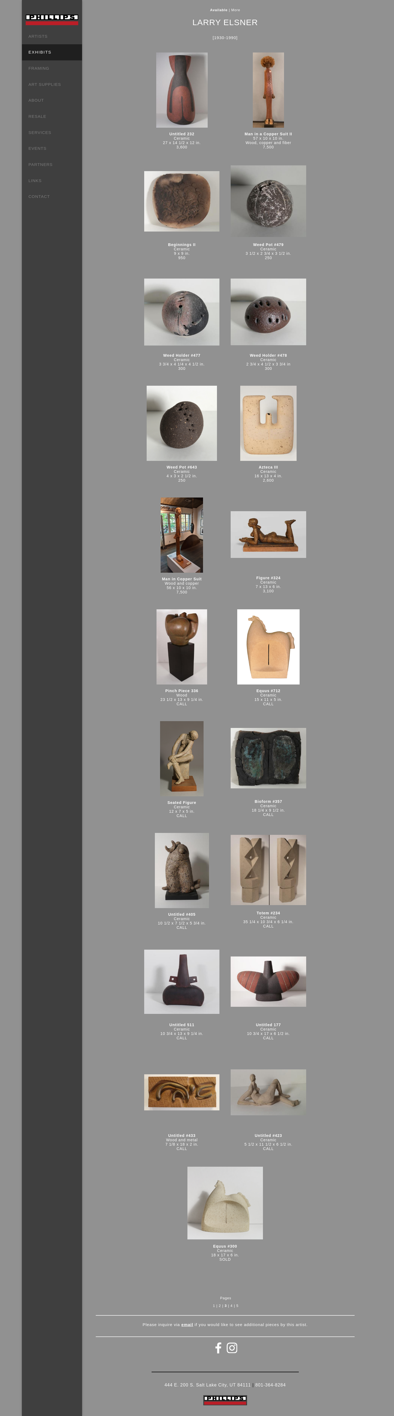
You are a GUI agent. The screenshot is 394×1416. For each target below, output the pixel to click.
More (235, 10)
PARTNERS (40, 164)
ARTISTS (38, 36)
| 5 (236, 1306)
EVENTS (37, 148)
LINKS (35, 180)
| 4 (230, 1306)
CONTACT (39, 196)
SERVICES (39, 132)
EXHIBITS (39, 52)
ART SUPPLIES (44, 84)
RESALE (37, 116)
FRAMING (38, 68)
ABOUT (36, 100)
